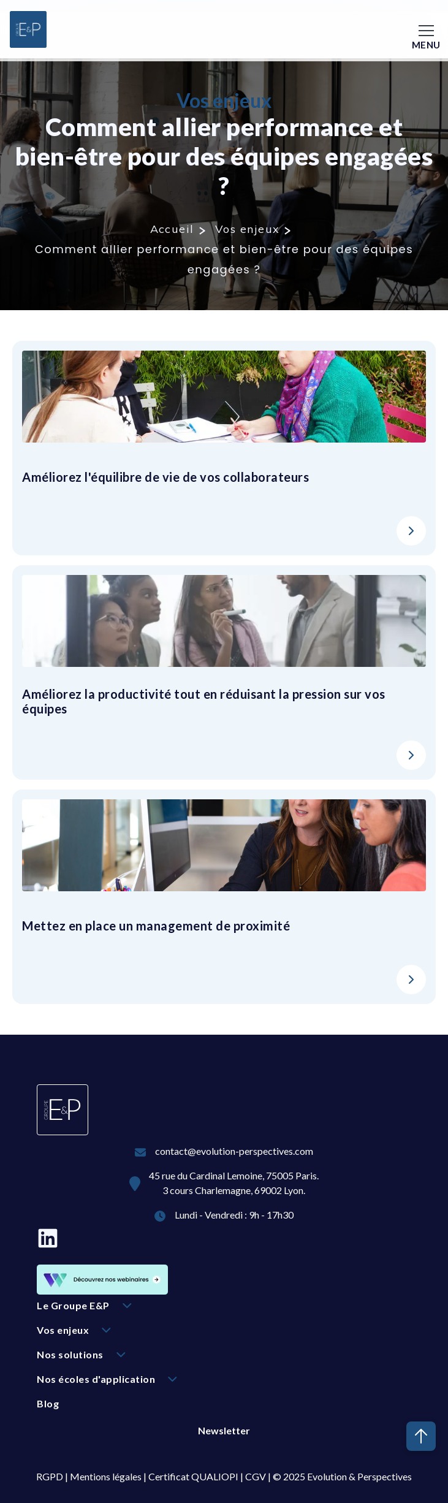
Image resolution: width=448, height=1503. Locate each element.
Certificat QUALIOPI (193, 1476)
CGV (255, 1476)
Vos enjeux (247, 229)
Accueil (172, 229)
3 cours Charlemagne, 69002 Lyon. (233, 1190)
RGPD (49, 1476)
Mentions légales (106, 1476)
